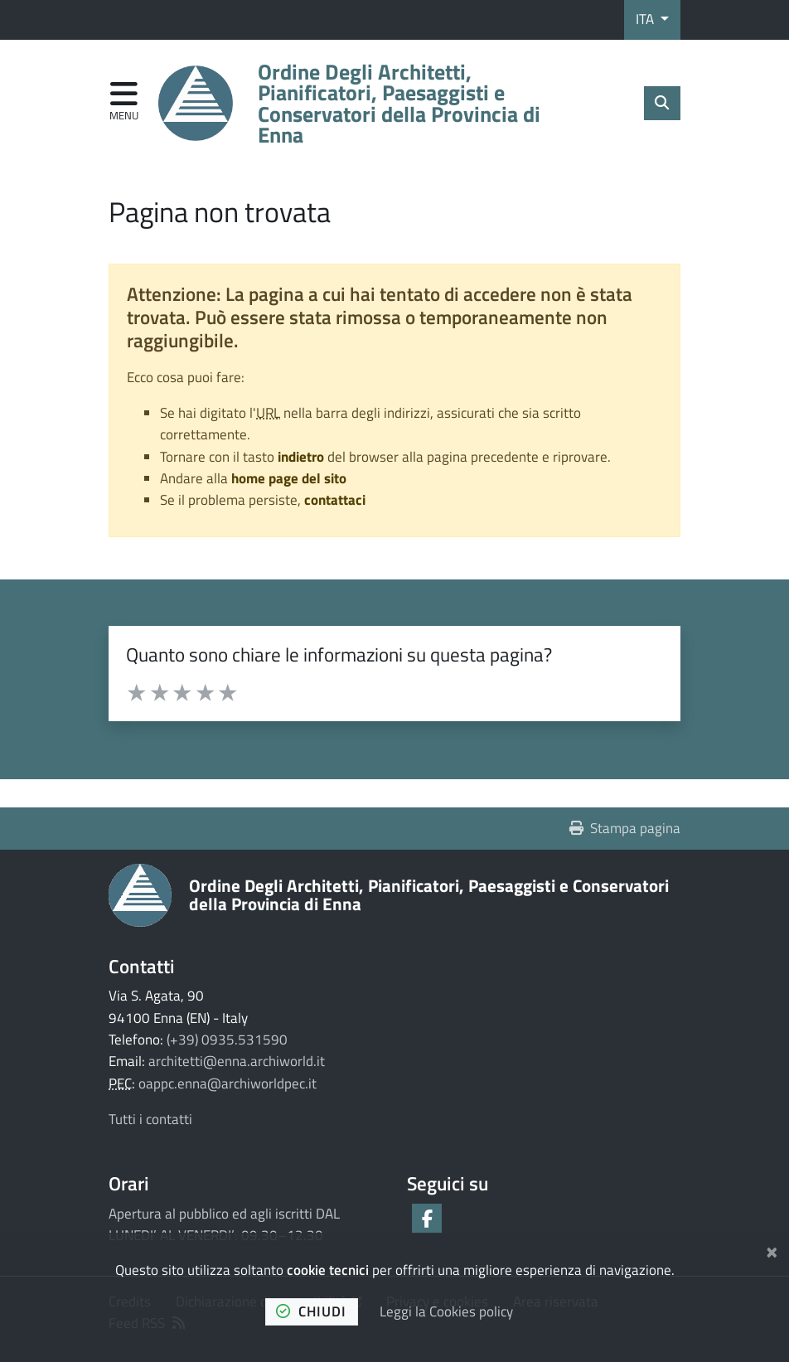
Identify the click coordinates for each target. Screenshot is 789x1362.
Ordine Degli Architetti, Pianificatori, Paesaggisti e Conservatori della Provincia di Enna (429, 894)
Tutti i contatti (150, 1119)
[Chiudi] (772, 1250)
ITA (646, 19)
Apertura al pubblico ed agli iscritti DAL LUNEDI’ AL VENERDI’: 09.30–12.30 (224, 1224)
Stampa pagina (625, 828)
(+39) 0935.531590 (227, 1039)
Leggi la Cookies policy (446, 1311)
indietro (301, 457)
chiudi (311, 1311)
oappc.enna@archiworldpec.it (227, 1083)
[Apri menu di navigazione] (124, 102)
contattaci (334, 500)
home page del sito (288, 478)
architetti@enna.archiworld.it (236, 1061)
